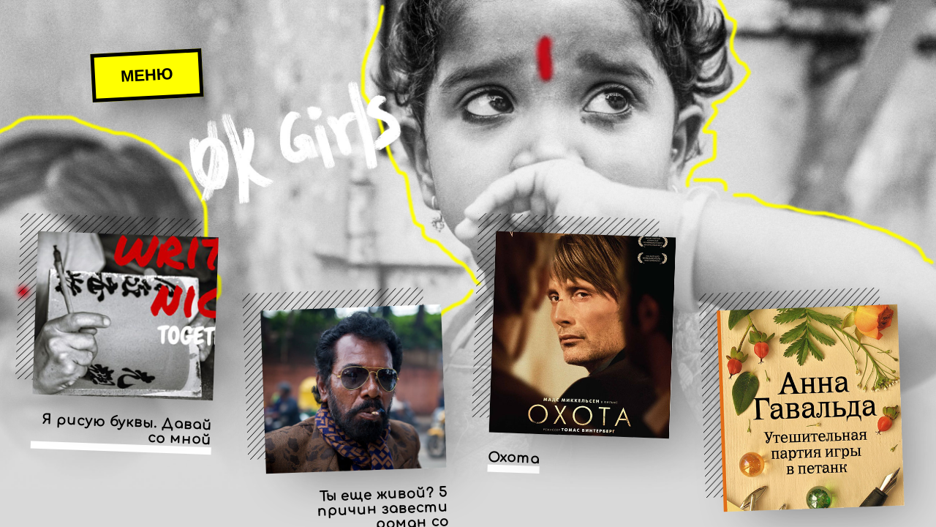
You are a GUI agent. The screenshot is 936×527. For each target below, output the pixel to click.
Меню (146, 75)
